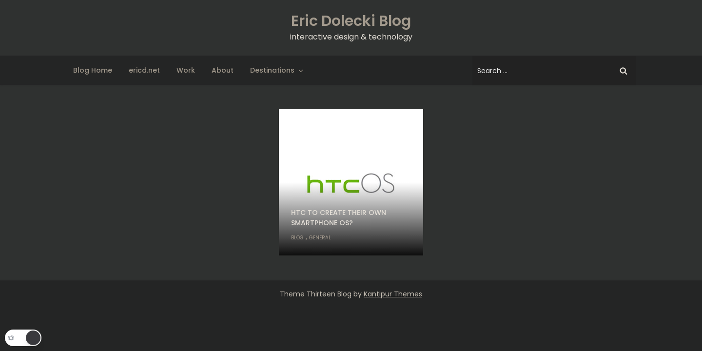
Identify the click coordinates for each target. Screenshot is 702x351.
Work (185, 70)
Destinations (277, 70)
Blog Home (92, 70)
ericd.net (144, 70)
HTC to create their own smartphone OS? (338, 218)
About (223, 70)
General (320, 237)
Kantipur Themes (393, 294)
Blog (297, 237)
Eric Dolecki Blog (351, 21)
